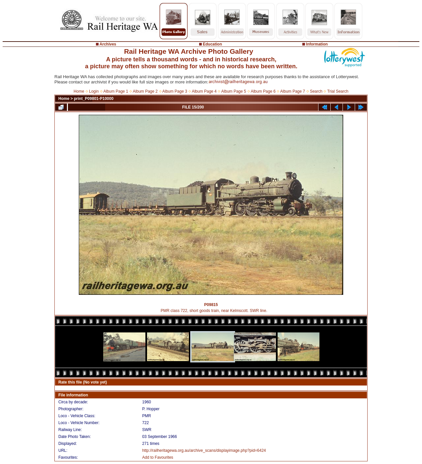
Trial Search (337, 91)
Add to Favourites (157, 457)
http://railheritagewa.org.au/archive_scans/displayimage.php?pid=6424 (204, 450)
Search (316, 91)
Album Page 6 (263, 91)
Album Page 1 (115, 91)
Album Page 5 (233, 91)
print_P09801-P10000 (93, 98)
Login (94, 91)
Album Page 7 (292, 91)
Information (317, 44)
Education (212, 44)
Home (79, 91)
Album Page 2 (145, 91)
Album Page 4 (204, 91)
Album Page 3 (174, 91)
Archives (108, 44)
